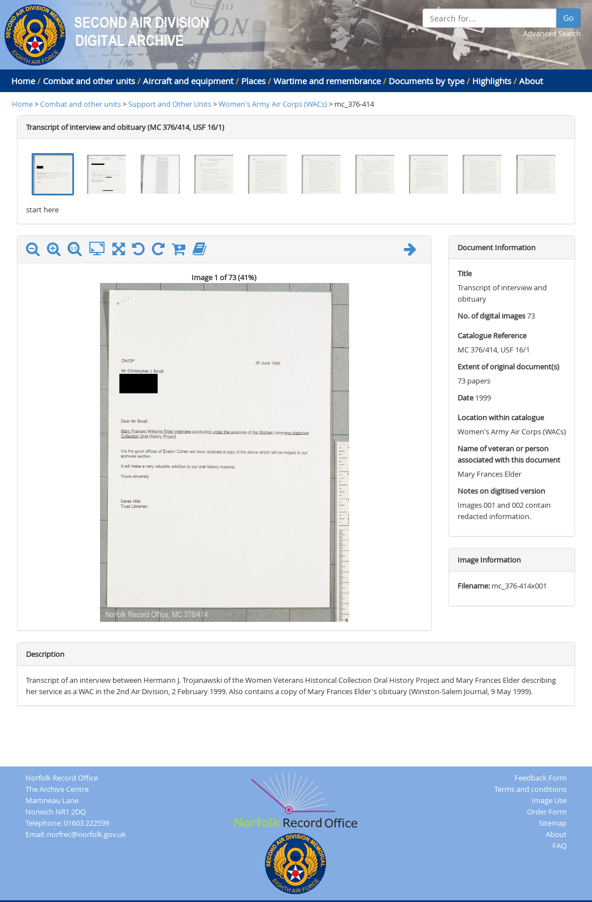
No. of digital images (491, 316)
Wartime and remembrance (327, 80)
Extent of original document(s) (508, 366)
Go (568, 17)
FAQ (559, 845)
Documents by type (426, 80)
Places (253, 80)
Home (23, 80)
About (531, 80)
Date (465, 398)
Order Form (547, 812)
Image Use (549, 800)
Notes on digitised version (501, 491)
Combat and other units (89, 80)
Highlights (491, 80)
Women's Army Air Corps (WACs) (273, 104)
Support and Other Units (170, 104)
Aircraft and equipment (188, 80)
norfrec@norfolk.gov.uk (86, 834)
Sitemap (553, 823)
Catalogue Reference (492, 335)
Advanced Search (552, 33)
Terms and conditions (530, 789)
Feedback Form (541, 778)
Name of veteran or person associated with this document (509, 454)
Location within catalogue (501, 417)
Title (465, 273)
